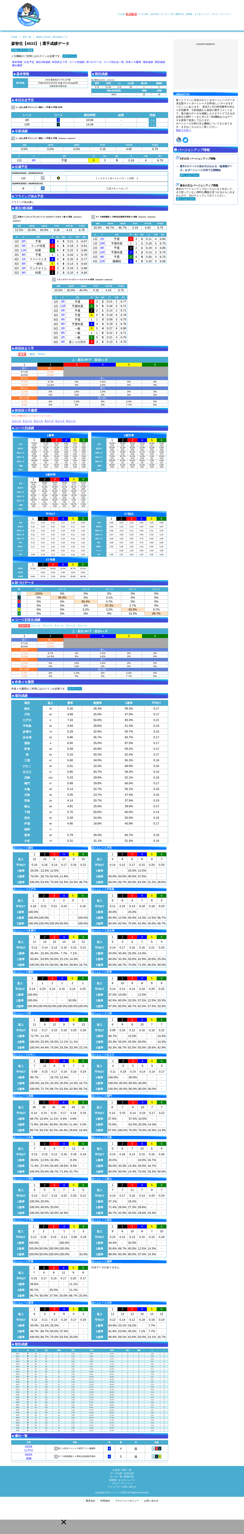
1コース (16, 421)
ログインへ (69, 56)
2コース (27, 421)
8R (34, 160)
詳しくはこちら (190, 175)
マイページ (225, 14)
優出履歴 (17, 65)
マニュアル (114, 1486)
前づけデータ (94, 62)
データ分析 (143, 14)
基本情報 (17, 62)
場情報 (189, 14)
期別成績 (160, 62)
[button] (63, 1522)
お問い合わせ (129, 1486)
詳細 (152, 120)
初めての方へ (183, 130)
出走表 (122, 14)
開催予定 (179, 14)
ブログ (214, 14)
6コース (71, 421)
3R (63, 301)
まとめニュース (202, 14)
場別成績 (148, 62)
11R (23, 250)
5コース (60, 421)
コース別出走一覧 (113, 62)
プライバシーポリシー (127, 1500)
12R (102, 252)
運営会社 (90, 1500)
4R (63, 310)
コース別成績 (77, 62)
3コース (38, 421)
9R (23, 254)
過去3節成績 (43, 62)
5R (23, 245)
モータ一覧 (116, 1476)
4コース (49, 421)
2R (102, 239)
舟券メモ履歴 (133, 62)
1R (23, 259)
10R (102, 243)
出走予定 (29, 62)
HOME (14, 37)
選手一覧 (131, 14)
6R (23, 241)
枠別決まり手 (59, 62)
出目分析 (154, 14)
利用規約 (105, 1500)
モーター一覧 (167, 14)
